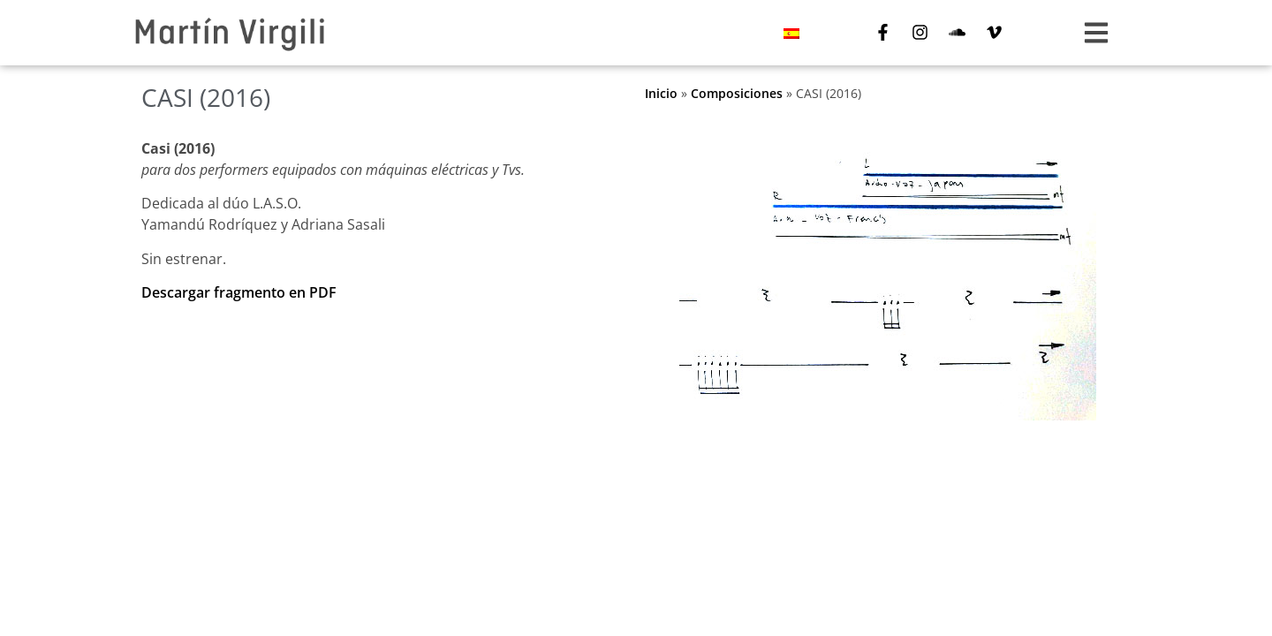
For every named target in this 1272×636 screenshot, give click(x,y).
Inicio (661, 93)
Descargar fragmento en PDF (239, 292)
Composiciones (737, 93)
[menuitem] (791, 33)
